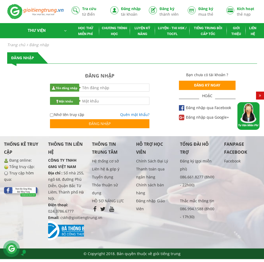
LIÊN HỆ (252, 31)
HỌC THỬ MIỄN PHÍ (85, 31)
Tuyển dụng (102, 176)
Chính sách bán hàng (150, 188)
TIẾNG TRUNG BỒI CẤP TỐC (208, 31)
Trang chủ (16, 44)
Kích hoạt (247, 11)
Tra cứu (92, 11)
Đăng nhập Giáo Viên (150, 204)
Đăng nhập (131, 11)
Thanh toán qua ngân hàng (150, 172)
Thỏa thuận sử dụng (105, 188)
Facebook (232, 161)
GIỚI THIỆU (236, 31)
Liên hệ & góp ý (105, 168)
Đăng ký (170, 11)
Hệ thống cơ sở (105, 161)
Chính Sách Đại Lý (152, 161)
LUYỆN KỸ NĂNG (142, 31)
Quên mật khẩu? (134, 114)
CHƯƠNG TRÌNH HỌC (114, 31)
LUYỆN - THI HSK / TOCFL (172, 31)
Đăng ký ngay (207, 85)
